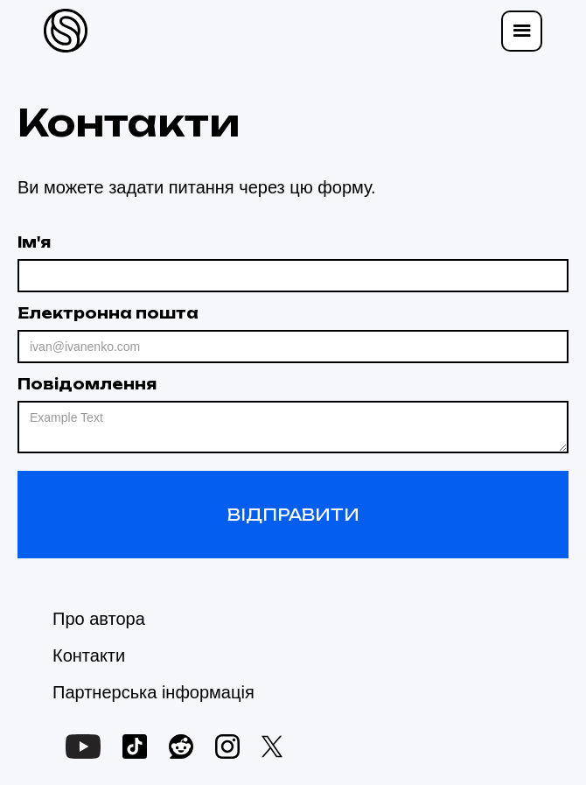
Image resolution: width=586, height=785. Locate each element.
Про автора (98, 618)
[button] (521, 31)
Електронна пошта (108, 313)
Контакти (88, 655)
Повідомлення (87, 384)
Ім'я (34, 242)
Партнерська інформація (153, 692)
